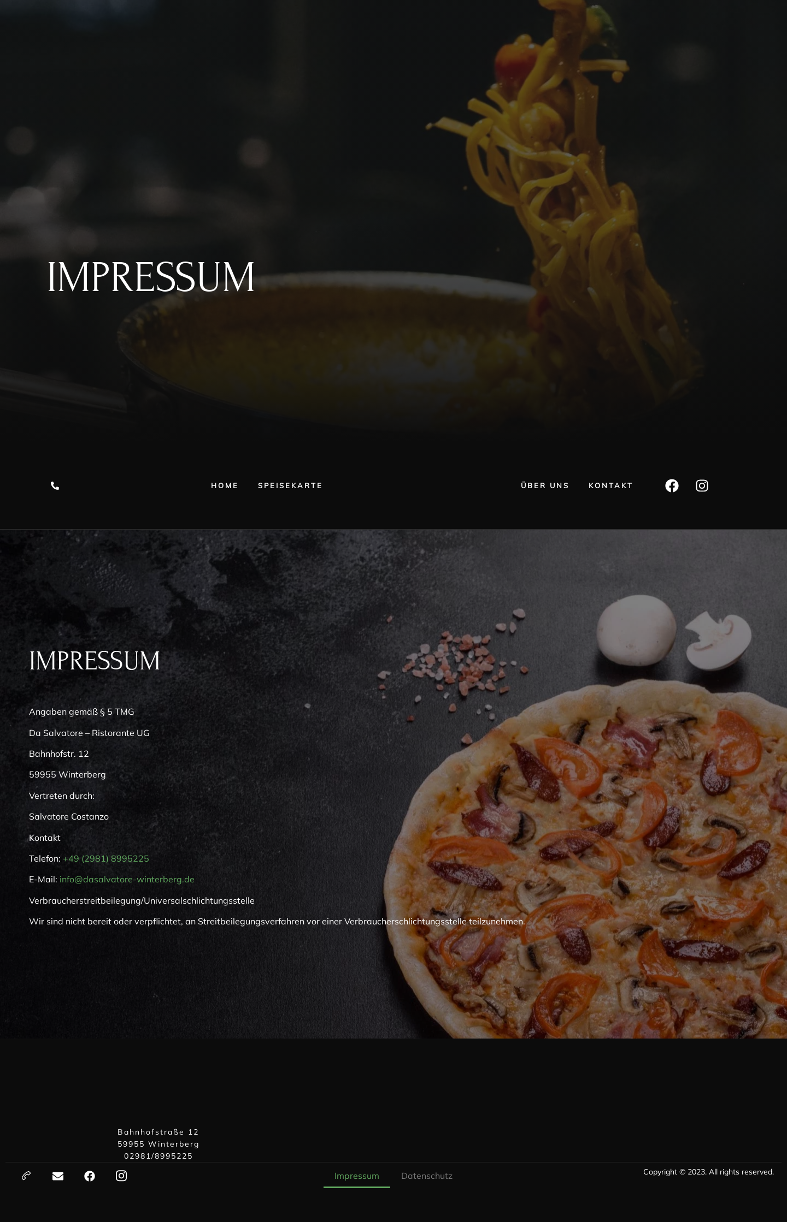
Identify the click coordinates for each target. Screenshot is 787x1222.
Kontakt (611, 485)
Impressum (356, 1175)
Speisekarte (290, 485)
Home (225, 485)
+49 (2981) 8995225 (106, 858)
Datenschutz (427, 1175)
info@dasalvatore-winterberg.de (127, 879)
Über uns (545, 485)
